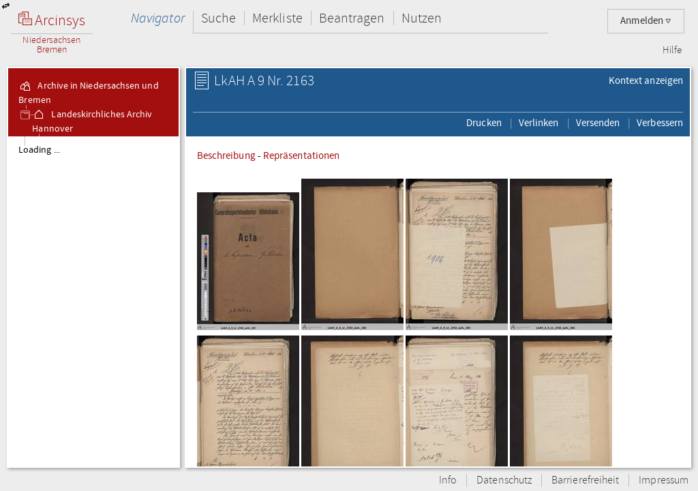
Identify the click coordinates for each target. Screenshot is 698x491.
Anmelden (645, 20)
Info (448, 480)
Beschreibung (226, 155)
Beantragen (352, 18)
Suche (218, 18)
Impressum (663, 480)
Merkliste (277, 18)
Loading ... (39, 150)
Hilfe (672, 50)
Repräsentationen (301, 155)
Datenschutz (504, 480)
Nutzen (421, 18)
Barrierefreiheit (585, 480)
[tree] (93, 301)
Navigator (158, 18)
